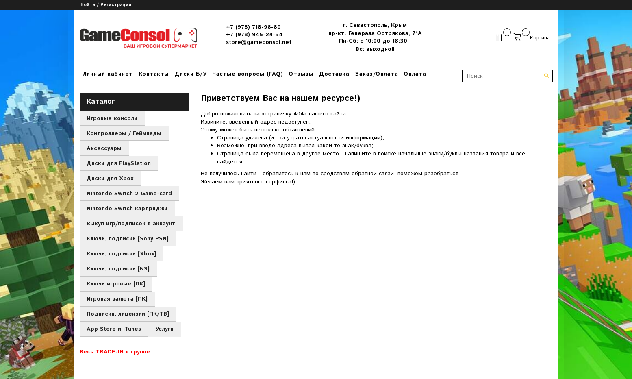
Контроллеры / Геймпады (124, 133)
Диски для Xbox (110, 178)
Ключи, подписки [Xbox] (121, 254)
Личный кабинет (108, 74)
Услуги (164, 329)
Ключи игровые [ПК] (116, 284)
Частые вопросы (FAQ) (247, 74)
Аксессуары (104, 148)
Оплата (415, 74)
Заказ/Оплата (376, 74)
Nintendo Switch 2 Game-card (129, 194)
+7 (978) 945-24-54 (254, 34)
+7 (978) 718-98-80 (253, 27)
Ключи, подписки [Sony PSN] (128, 239)
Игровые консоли (112, 118)
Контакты (154, 74)
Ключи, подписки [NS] (118, 269)
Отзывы (301, 74)
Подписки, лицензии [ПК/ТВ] (128, 314)
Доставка (334, 74)
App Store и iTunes (114, 329)
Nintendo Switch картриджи (127, 209)
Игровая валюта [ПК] (117, 299)
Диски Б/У (191, 74)
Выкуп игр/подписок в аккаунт (131, 224)
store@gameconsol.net (258, 42)
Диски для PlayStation (119, 163)
